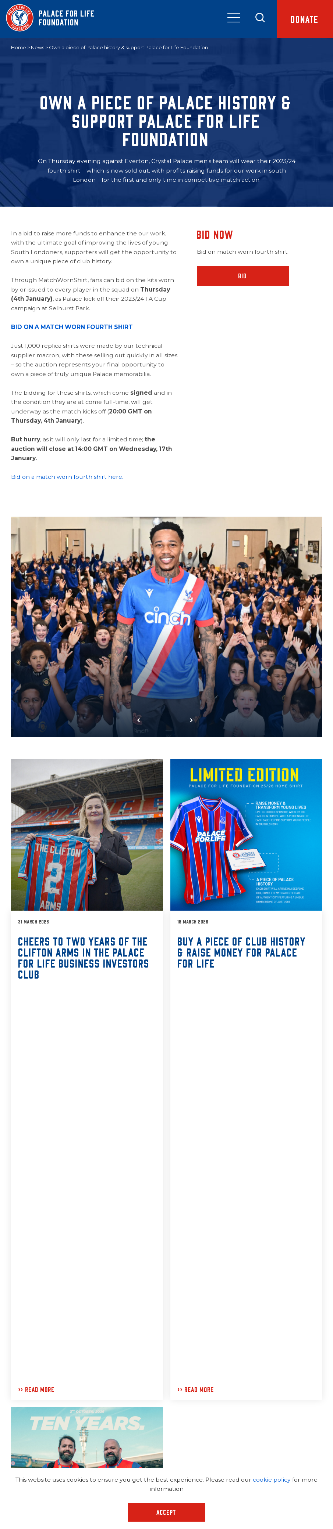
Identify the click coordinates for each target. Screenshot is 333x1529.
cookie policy (272, 1479)
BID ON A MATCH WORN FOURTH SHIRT (72, 326)
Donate (305, 19)
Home (18, 47)
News (37, 47)
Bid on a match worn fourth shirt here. (67, 476)
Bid (242, 275)
